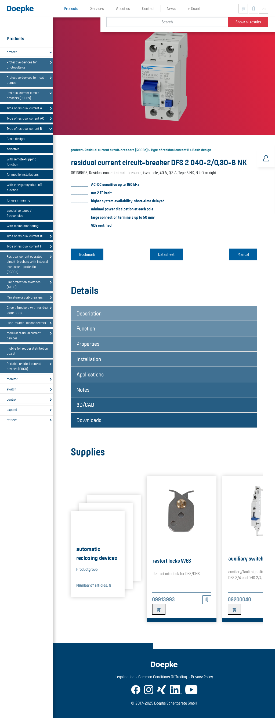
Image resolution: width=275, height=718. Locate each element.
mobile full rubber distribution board (27, 351)
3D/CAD (85, 404)
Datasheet (166, 254)
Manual (243, 254)
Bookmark (87, 254)
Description (89, 313)
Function (86, 328)
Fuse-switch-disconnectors (26, 323)
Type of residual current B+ (25, 236)
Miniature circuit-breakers (25, 297)
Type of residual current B (24, 128)
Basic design (16, 139)
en (264, 8)
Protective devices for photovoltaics (22, 64)
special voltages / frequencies (19, 213)
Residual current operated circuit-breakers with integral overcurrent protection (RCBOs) (27, 264)
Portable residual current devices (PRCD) (24, 366)
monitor (12, 379)
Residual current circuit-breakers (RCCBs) (23, 95)
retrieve (12, 420)
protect (12, 52)
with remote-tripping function (22, 161)
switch (11, 389)
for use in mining (18, 200)
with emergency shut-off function (24, 187)
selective (13, 149)
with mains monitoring (23, 226)
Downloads (89, 420)
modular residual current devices (24, 335)
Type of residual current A (24, 108)
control (11, 399)
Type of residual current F (24, 246)
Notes (83, 389)
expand (12, 409)
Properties (88, 343)
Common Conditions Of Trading (162, 676)
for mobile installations (23, 174)
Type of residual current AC (25, 118)
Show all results (248, 21)
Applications (90, 374)
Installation (89, 359)
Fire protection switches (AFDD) (24, 284)
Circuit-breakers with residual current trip (27, 310)
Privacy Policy (202, 676)
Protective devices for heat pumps (25, 80)
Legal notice (124, 676)
